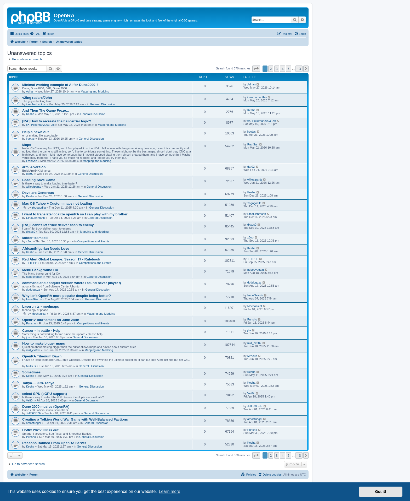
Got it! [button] (380, 491)
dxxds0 (30, 231)
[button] (256, 69)
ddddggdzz (33, 289)
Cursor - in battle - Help (41, 331)
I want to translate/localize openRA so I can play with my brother (75, 214)
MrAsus (31, 366)
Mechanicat (39, 313)
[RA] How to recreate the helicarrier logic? (56, 121)
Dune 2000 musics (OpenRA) (45, 407)
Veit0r (29, 400)
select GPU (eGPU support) (44, 394)
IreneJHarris (34, 299)
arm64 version (33, 167)
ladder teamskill (35, 238)
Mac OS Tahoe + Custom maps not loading (57, 203)
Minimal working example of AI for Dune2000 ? (60, 85)
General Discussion (102, 104)
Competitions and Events (93, 241)
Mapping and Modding (95, 91)
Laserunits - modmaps (40, 306)
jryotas (30, 138)
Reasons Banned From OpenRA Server (54, 443)
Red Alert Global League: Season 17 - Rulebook (61, 259)
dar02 (29, 173)
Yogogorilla (39, 207)
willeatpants (33, 186)
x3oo (29, 241)
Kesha (30, 114)
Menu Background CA (40, 270)
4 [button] (282, 68)
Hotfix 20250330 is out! (41, 430)
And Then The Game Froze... (45, 110)
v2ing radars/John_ (38, 98)
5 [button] (288, 68)
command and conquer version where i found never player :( (71, 283)
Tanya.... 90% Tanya (38, 383)
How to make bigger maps (43, 343)
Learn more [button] (169, 491)
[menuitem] (35, 34)
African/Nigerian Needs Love (45, 248)
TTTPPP (31, 262)
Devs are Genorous (38, 193)
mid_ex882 (33, 350)
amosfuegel (33, 422)
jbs (28, 337)
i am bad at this (36, 104)
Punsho (31, 323)
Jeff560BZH (33, 413)
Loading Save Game (38, 180)
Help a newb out (35, 132)
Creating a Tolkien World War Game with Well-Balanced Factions (75, 419)
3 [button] (277, 68)
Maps (26, 145)
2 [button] (271, 68)
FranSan (31, 160)
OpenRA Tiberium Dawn (41, 356)
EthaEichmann (35, 217)
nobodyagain (34, 276)
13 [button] (299, 68)
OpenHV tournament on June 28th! (50, 320)
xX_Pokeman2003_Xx (40, 124)
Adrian (30, 91)
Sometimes (31, 372)
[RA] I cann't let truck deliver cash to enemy (58, 225)
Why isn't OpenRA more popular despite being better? (66, 296)
